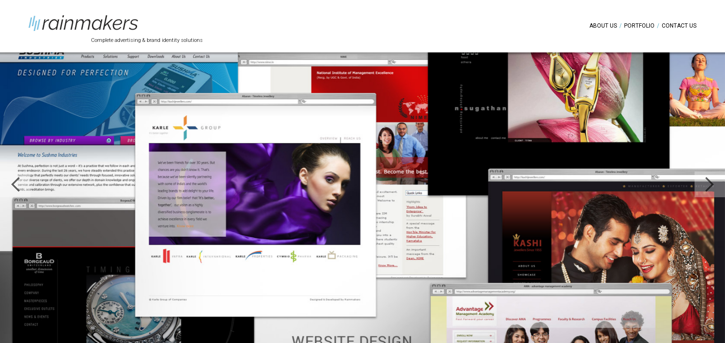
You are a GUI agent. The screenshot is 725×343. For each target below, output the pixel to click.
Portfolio (639, 25)
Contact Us (679, 25)
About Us (603, 25)
